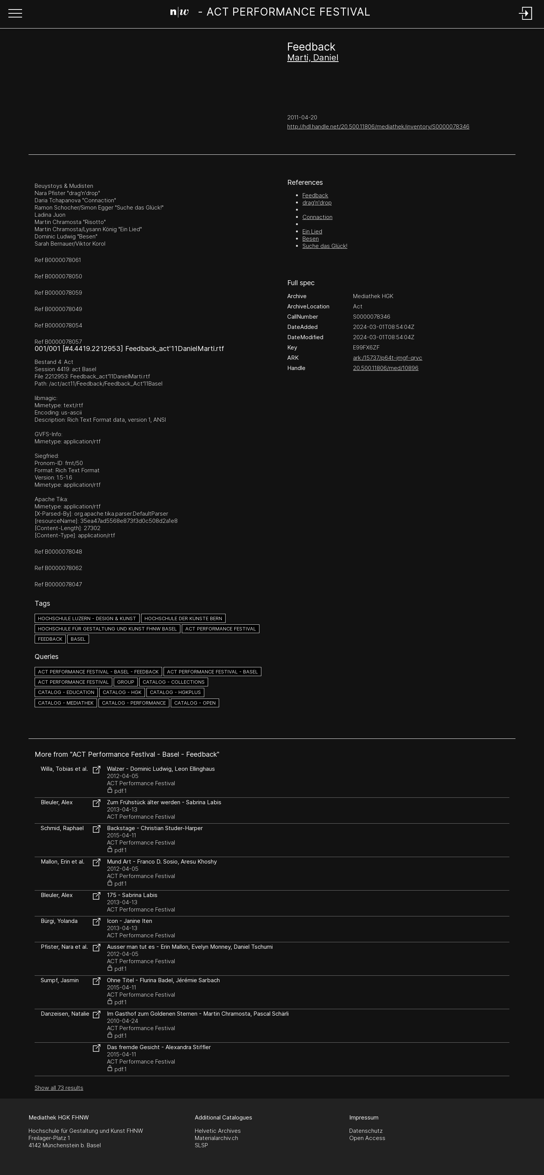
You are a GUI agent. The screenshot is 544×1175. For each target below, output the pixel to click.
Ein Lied (312, 231)
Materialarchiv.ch (216, 1138)
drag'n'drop (317, 202)
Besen (310, 238)
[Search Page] (270, 13)
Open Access (367, 1138)
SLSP (201, 1145)
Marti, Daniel (313, 57)
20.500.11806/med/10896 (385, 368)
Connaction (317, 217)
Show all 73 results (59, 1087)
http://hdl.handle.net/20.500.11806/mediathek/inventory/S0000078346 (378, 126)
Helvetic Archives (218, 1130)
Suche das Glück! (324, 245)
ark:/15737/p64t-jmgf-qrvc (387, 357)
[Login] (526, 20)
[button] (15, 14)
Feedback (315, 195)
